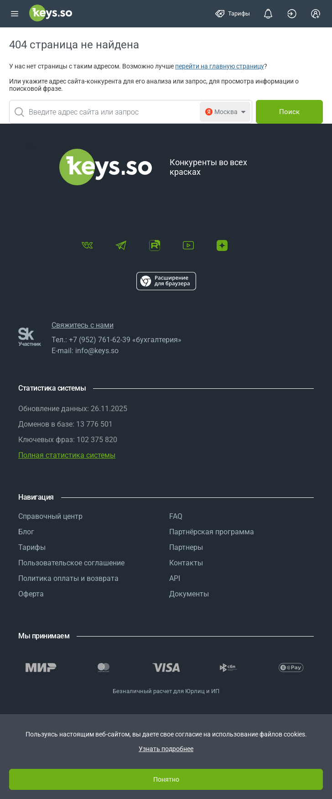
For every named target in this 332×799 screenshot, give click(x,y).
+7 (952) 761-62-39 (99, 339)
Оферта (31, 594)
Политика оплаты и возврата (68, 578)
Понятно (166, 779)
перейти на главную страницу (219, 66)
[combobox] (130, 112)
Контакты (186, 563)
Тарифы (32, 547)
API (174, 578)
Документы (189, 594)
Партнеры (186, 547)
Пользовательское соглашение (71, 563)
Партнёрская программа (211, 531)
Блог (26, 531)
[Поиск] (289, 112)
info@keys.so (97, 350)
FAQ (175, 516)
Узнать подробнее (166, 748)
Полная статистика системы (66, 455)
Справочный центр (50, 516)
